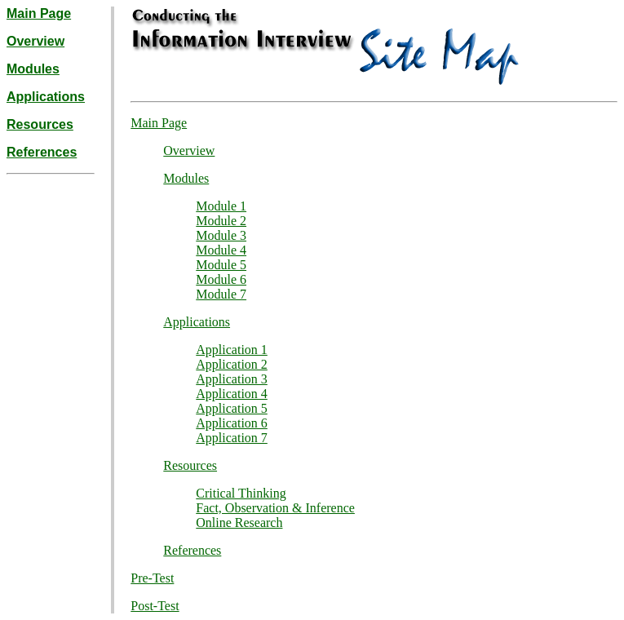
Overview (35, 41)
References (42, 152)
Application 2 (232, 364)
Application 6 (232, 423)
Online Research (239, 522)
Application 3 (232, 379)
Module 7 (221, 294)
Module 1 (221, 206)
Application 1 (232, 349)
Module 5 (221, 265)
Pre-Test (152, 578)
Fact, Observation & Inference (275, 508)
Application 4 (232, 394)
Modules (33, 69)
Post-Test (155, 606)
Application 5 (232, 408)
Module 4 (221, 250)
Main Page (39, 13)
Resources (40, 124)
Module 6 (221, 279)
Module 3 (221, 235)
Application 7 (232, 438)
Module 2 (221, 221)
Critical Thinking (240, 493)
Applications (46, 97)
